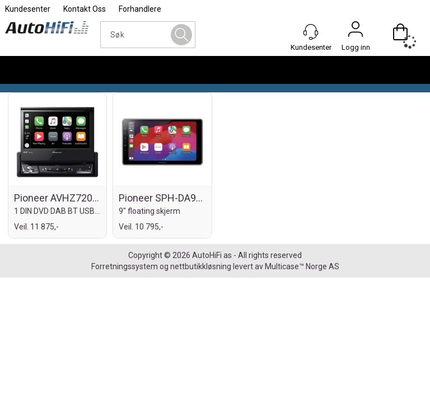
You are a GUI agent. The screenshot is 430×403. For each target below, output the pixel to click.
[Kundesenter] (310, 32)
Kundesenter (27, 8)
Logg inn (355, 32)
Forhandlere (140, 8)
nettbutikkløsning (200, 266)
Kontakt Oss (84, 8)
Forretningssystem (124, 266)
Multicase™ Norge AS (302, 266)
